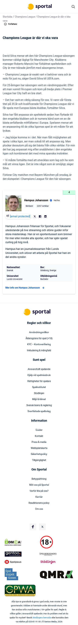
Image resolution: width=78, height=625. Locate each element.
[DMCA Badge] (21, 542)
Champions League (25, 17)
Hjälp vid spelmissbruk (39, 375)
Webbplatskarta (39, 448)
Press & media (39, 442)
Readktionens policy (39, 503)
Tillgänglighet (39, 460)
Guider (39, 430)
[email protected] (20, 216)
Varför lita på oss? (39, 491)
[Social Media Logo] (33, 526)
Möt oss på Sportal (39, 485)
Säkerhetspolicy (39, 454)
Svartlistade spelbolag (39, 411)
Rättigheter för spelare (39, 381)
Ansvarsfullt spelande (39, 369)
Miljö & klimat (39, 399)
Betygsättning (39, 479)
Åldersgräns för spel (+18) (39, 338)
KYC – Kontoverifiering (39, 344)
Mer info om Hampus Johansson (25, 288)
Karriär (39, 497)
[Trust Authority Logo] (21, 554)
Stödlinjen (39, 393)
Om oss (39, 509)
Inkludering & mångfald (39, 350)
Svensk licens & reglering (39, 405)
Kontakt (39, 436)
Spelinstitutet (39, 387)
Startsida (7, 17)
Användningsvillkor (39, 332)
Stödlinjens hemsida (42, 617)
